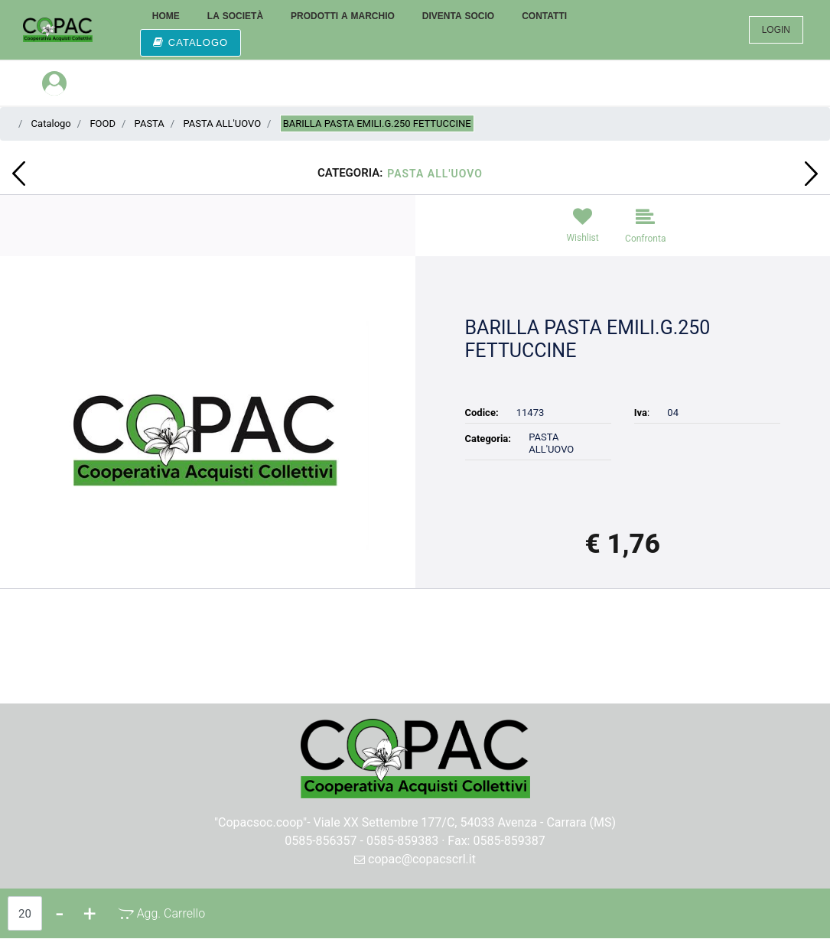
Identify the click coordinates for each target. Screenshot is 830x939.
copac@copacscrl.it (415, 859)
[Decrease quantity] (60, 913)
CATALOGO (190, 42)
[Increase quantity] (90, 913)
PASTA (149, 123)
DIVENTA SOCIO (458, 16)
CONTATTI (544, 16)
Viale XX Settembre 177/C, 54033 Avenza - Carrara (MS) (465, 822)
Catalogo (51, 123)
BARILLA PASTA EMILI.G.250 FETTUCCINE (377, 123)
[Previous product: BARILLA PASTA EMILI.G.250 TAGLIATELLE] (18, 174)
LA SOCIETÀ (235, 16)
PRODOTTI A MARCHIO (343, 16)
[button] (207, 434)
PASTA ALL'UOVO (222, 123)
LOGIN (776, 29)
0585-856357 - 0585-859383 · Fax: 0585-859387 (415, 840)
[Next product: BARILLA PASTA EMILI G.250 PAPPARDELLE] (811, 174)
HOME (166, 16)
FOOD (103, 123)
